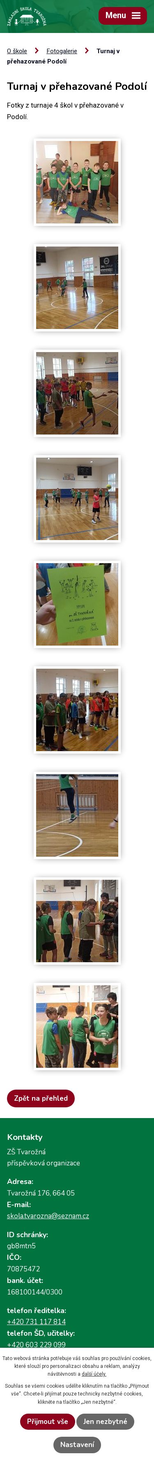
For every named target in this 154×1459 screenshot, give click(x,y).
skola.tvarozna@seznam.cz (48, 1216)
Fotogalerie (61, 51)
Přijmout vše (47, 1421)
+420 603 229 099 (36, 1345)
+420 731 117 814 (36, 1322)
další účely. (94, 1374)
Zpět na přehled (41, 1098)
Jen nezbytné (105, 1421)
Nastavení (77, 1445)
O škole (17, 51)
